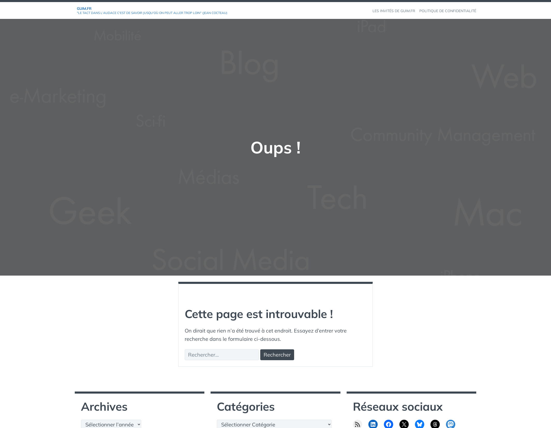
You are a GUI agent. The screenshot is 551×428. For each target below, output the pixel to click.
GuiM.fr (84, 8)
